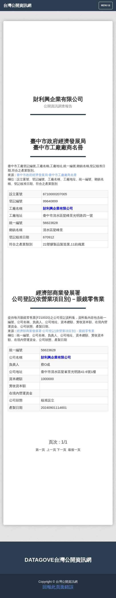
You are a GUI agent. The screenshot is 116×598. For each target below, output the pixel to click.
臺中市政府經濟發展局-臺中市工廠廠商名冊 (47, 175)
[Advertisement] (58, 56)
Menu (107, 6)
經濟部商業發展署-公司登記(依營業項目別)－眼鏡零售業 (55, 331)
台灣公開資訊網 (17, 5)
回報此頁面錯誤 (58, 586)
